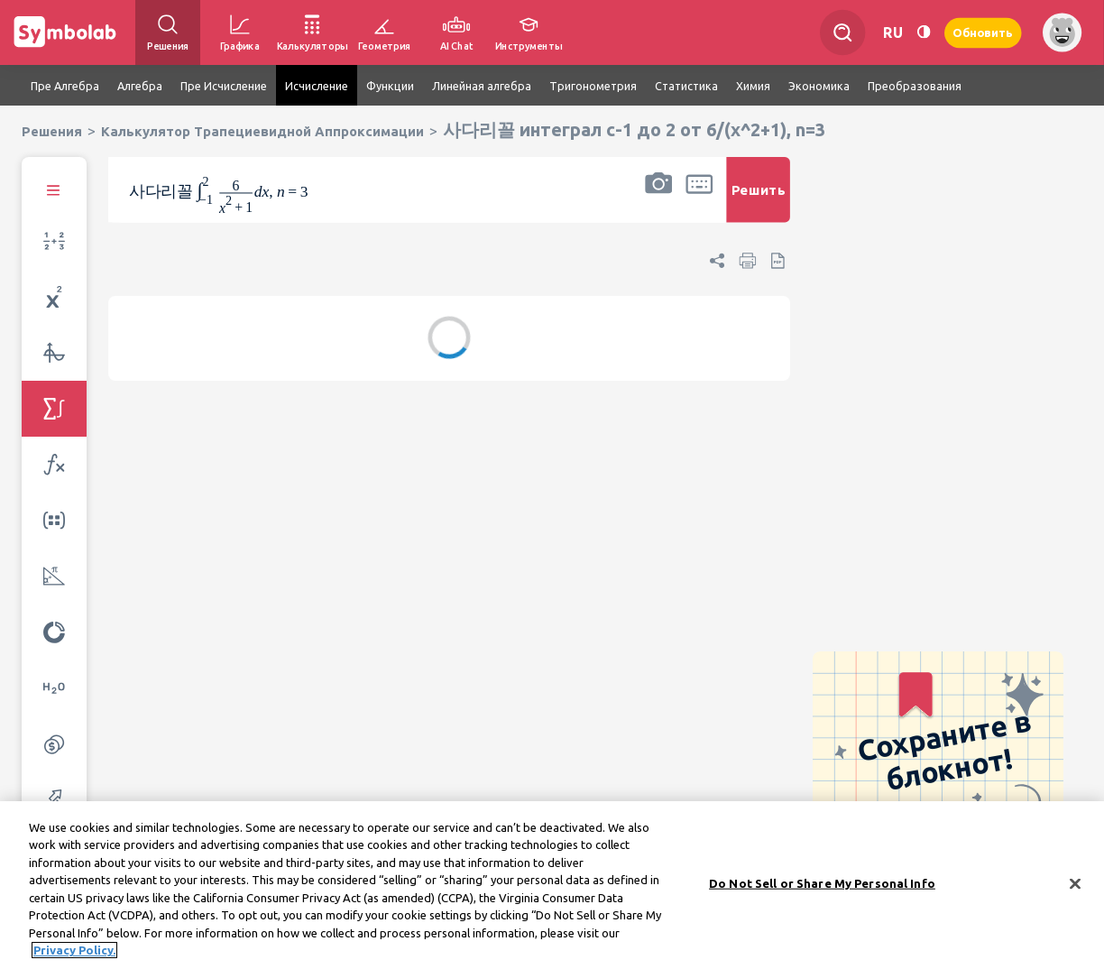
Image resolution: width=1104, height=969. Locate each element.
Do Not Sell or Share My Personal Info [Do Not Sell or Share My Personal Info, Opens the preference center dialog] (822, 885)
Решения (52, 131)
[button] (658, 202)
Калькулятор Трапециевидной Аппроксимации (262, 131)
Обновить (983, 32)
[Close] (1075, 886)
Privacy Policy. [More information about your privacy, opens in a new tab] (74, 952)
